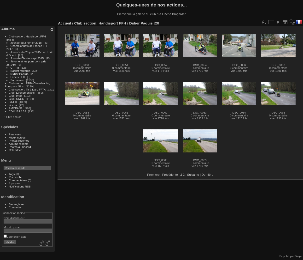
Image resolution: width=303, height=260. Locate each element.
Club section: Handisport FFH (27, 36)
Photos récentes (19, 140)
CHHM (15, 67)
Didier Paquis (20, 73)
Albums (8, 29)
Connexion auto (15, 236)
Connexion (15, 207)
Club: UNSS (16, 98)
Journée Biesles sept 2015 (27, 58)
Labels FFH (18, 77)
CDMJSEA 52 (17, 111)
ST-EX (13, 101)
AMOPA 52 (16, 108)
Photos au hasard (20, 146)
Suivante (193, 174)
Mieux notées (17, 137)
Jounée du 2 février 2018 (26, 42)
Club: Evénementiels (22, 92)
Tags (12, 173)
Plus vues (15, 134)
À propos (14, 183)
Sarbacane (17, 80)
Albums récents (18, 143)
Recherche (16, 177)
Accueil (64, 23)
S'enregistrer (17, 204)
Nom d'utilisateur (14, 217)
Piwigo (298, 256)
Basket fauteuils (20, 70)
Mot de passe (12, 227)
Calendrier (15, 149)
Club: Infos (15, 95)
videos (13, 105)
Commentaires (18, 180)
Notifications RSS (20, 186)
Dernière (207, 174)
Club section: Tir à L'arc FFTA (27, 89)
